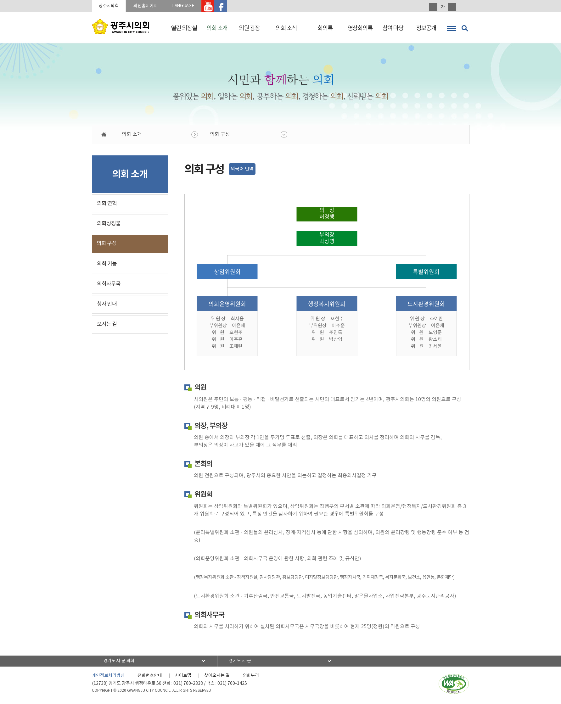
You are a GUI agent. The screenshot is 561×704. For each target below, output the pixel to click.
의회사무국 (109, 285)
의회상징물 (109, 225)
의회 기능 (107, 265)
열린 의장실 (184, 28)
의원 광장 (249, 28)
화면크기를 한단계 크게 (433, 7)
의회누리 (251, 677)
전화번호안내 (149, 677)
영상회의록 (360, 28)
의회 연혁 (107, 205)
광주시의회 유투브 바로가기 (230, 7)
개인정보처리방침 (108, 677)
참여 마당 (392, 28)
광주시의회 (113, 6)
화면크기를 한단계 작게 (452, 7)
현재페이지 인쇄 (465, 7)
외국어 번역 (242, 170)
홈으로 (104, 136)
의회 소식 (286, 28)
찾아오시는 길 (217, 677)
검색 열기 (465, 28)
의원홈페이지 (156, 6)
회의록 (325, 28)
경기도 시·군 (243, 662)
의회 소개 (216, 28)
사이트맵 (183, 677)
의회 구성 (220, 136)
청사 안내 (107, 306)
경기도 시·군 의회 (122, 662)
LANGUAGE (200, 6)
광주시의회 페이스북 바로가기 (244, 7)
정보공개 (426, 28)
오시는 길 (107, 326)
